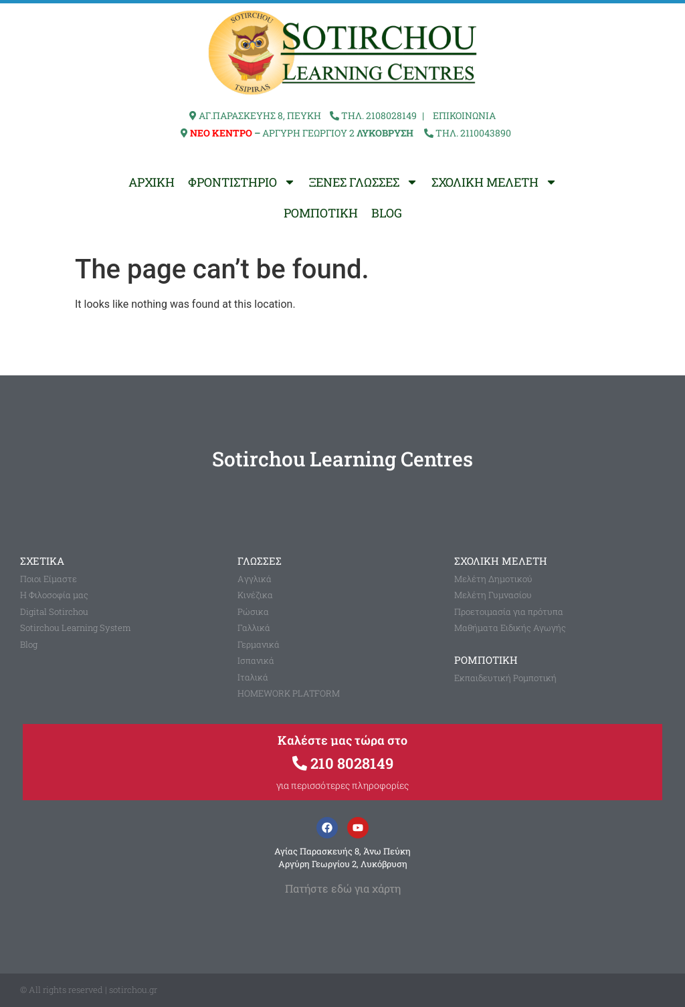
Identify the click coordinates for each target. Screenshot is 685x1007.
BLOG (386, 213)
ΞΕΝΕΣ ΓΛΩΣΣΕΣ (363, 182)
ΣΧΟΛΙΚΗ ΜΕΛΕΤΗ (494, 182)
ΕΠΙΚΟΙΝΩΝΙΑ (464, 115)
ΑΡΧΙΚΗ (151, 182)
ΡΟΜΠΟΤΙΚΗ (321, 213)
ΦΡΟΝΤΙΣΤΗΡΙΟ (242, 182)
